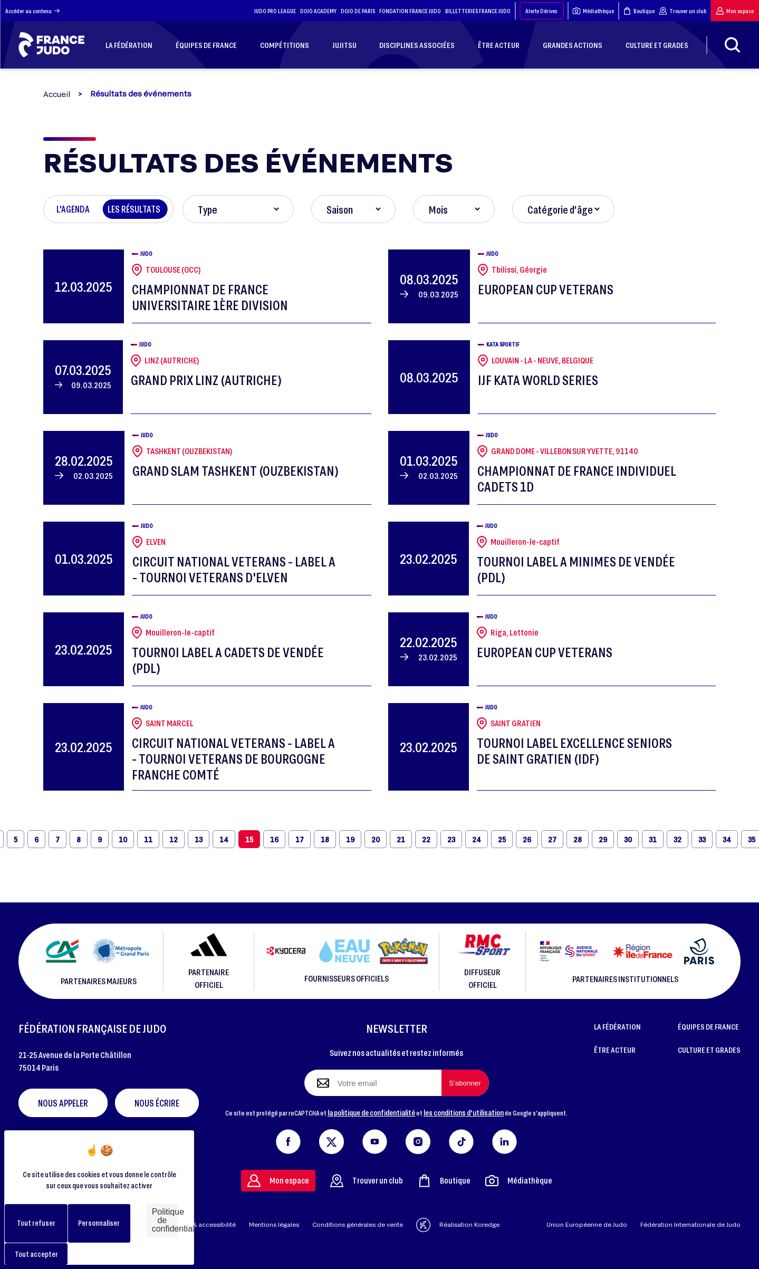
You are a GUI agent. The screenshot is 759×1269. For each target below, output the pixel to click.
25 (502, 839)
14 (223, 839)
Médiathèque (593, 11)
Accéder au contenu (32, 11)
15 (249, 839)
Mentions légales (274, 1224)
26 (527, 839)
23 (451, 839)
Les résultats (134, 209)
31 (653, 839)
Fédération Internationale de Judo (690, 1224)
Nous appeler (63, 1103)
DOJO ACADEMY (318, 11)
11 (148, 839)
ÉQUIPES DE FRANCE (708, 1026)
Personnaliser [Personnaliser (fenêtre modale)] (99, 1222)
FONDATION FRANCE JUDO (410, 11)
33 (702, 839)
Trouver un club (682, 11)
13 (199, 839)
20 (375, 839)
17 (299, 839)
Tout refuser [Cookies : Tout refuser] (36, 1222)
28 (577, 839)
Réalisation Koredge (457, 1225)
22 (426, 839)
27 (552, 839)
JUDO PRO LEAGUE (275, 11)
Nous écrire (156, 1103)
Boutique (639, 11)
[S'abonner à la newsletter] (465, 1083)
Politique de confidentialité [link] (165, 1220)
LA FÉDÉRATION (617, 1026)
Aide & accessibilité (206, 1224)
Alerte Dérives (541, 10)
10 (123, 839)
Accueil (56, 94)
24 (476, 839)
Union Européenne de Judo (586, 1224)
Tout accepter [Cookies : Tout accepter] (36, 1253)
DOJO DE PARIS (358, 11)
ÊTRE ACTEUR (615, 1049)
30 (628, 839)
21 (401, 839)
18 (325, 839)
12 (173, 839)
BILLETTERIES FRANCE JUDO (478, 11)
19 (350, 839)
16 (274, 839)
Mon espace (735, 11)
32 (677, 839)
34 (727, 839)
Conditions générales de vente (357, 1224)
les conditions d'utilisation (464, 1112)
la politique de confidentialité (371, 1112)
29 (603, 839)
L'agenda (73, 209)
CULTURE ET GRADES (709, 1049)
